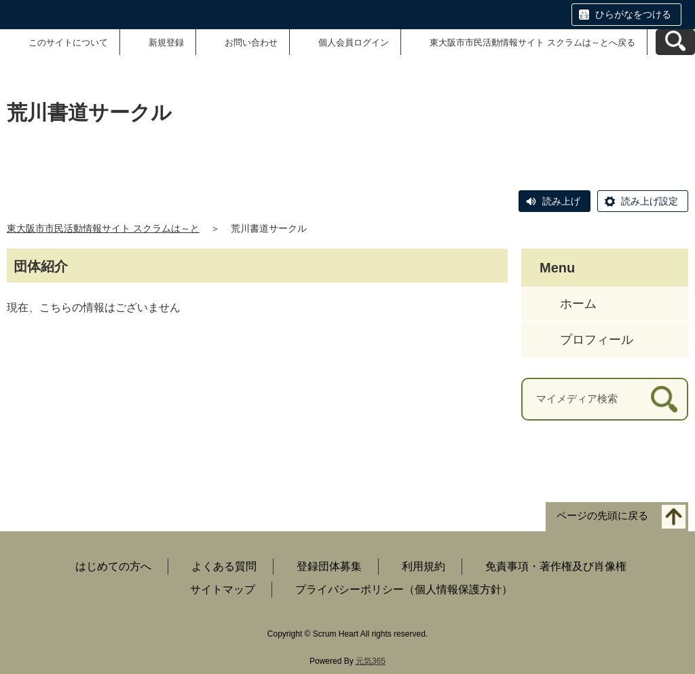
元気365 (371, 661)
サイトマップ (222, 589)
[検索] (664, 399)
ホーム (578, 304)
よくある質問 (224, 566)
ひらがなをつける (633, 14)
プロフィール (596, 340)
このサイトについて (68, 42)
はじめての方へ (113, 566)
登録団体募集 (329, 566)
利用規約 (423, 566)
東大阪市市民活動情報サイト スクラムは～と (103, 228)
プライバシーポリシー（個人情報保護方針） (403, 589)
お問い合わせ (251, 42)
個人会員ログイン (353, 42)
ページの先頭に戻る (602, 515)
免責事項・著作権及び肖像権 (555, 566)
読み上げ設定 (649, 201)
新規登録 (166, 42)
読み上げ (561, 201)
